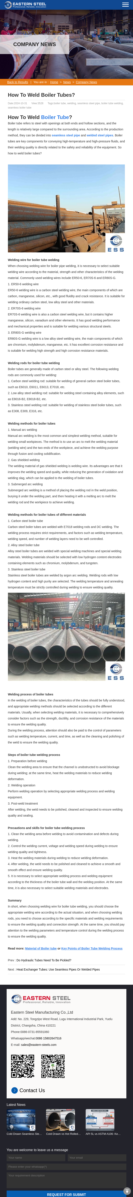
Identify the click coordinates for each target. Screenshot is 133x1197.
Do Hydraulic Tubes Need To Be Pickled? (43, 960)
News (67, 82)
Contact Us (32, 1090)
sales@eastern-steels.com (39, 1044)
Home (54, 82)
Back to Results (17, 82)
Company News (86, 82)
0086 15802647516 (48, 1038)
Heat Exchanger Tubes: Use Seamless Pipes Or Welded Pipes (58, 969)
